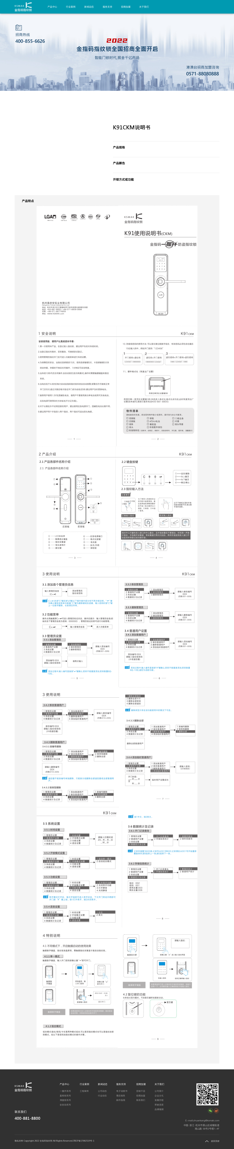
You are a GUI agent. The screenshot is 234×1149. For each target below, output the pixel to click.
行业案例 (71, 6)
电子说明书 (121, 1091)
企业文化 (159, 1095)
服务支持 (107, 6)
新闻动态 (89, 6)
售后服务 (120, 1095)
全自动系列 (65, 1104)
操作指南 (120, 1100)
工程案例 (84, 1091)
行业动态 (102, 1095)
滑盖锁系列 (65, 1100)
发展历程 (159, 1100)
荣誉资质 (159, 1104)
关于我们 (144, 6)
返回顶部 (215, 1141)
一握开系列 (65, 1091)
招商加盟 (126, 6)
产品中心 (52, 6)
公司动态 (102, 1091)
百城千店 (140, 1091)
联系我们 (140, 1100)
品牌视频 (159, 1109)
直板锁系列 (65, 1095)
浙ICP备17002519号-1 (83, 1141)
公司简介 (159, 1091)
